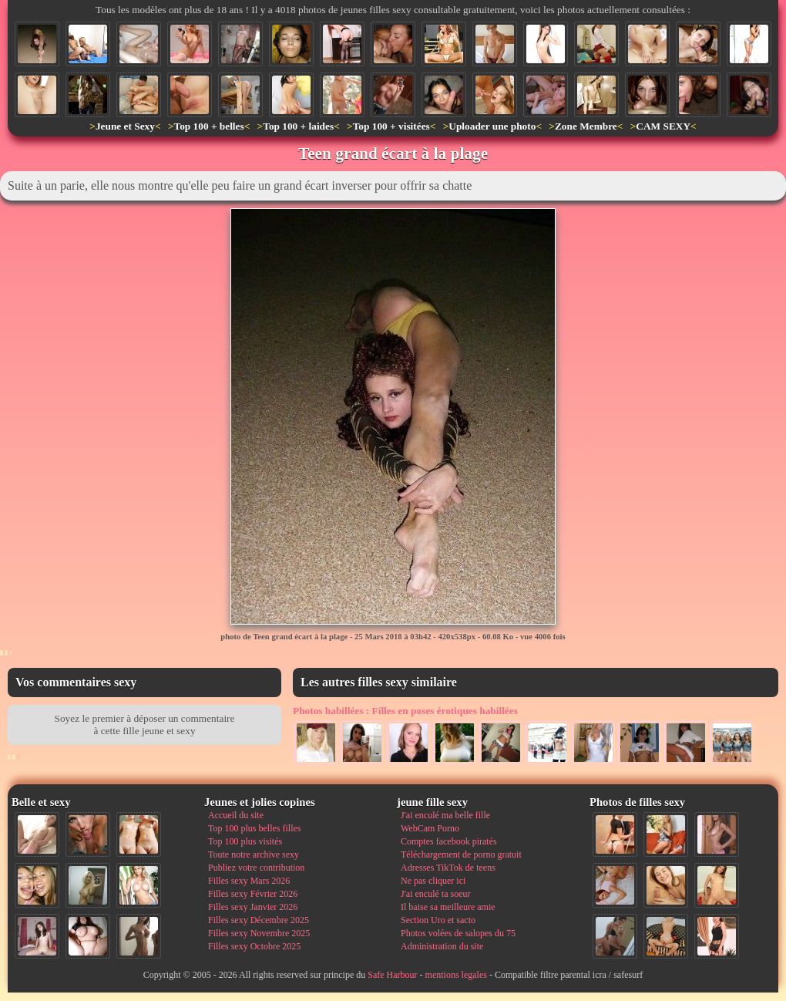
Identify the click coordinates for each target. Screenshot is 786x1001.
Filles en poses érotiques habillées (405, 710)
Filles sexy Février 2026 (252, 893)
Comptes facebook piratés (449, 841)
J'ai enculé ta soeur (435, 893)
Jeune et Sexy (125, 126)
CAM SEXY (663, 126)
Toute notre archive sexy (253, 854)
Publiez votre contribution (256, 867)
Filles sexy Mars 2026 (249, 880)
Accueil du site (236, 815)
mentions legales (456, 974)
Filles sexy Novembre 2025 (259, 933)
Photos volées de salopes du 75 (458, 933)
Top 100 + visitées (391, 126)
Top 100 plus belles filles (254, 828)
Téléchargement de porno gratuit (461, 854)
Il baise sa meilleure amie (448, 907)
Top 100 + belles (208, 126)
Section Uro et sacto (438, 920)
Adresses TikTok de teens (448, 867)
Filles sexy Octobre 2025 (254, 946)
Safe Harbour (392, 974)
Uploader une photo (492, 126)
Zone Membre (586, 126)
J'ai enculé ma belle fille (445, 815)
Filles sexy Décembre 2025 (258, 920)
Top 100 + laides (298, 126)
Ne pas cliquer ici (433, 880)
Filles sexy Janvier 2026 (252, 907)
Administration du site (442, 946)
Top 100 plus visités (245, 841)
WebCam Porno (430, 828)
